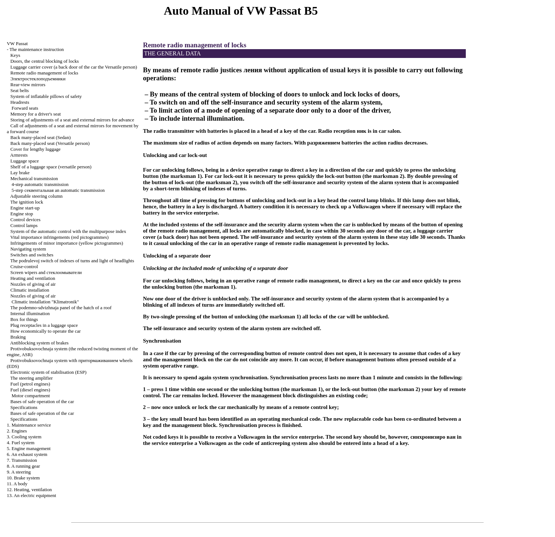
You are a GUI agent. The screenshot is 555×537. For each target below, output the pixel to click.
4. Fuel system (20, 442)
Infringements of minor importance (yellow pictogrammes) (66, 243)
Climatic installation (29, 290)
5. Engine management (29, 448)
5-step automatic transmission (58, 190)
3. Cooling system (24, 436)
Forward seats (24, 108)
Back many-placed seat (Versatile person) (50, 143)
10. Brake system (23, 478)
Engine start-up (25, 208)
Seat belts (19, 90)
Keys (15, 55)
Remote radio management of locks (44, 73)
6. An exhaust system (27, 454)
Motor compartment (30, 395)
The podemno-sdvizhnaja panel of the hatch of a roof (61, 307)
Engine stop (21, 213)
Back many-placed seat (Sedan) (40, 137)
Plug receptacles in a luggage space (44, 325)
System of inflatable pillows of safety (46, 96)
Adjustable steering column (36, 196)
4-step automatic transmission (39, 184)
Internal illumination (30, 313)
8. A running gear (23, 466)
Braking (18, 337)
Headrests (19, 102)
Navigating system (28, 249)
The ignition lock (26, 202)
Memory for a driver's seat (35, 114)
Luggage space (24, 161)
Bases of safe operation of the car (42, 401)
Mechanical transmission (34, 178)
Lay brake (19, 172)
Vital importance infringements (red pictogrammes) (59, 237)
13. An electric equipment (31, 495)
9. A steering (18, 472)
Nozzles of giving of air (32, 284)
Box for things (24, 319)
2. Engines (17, 431)
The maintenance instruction (37, 49)
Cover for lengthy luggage (35, 149)
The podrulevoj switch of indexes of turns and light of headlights (72, 260)
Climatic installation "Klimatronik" (45, 301)
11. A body (17, 483)
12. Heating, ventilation (29, 489)
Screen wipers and (46, 272)
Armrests (19, 155)
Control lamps (23, 225)
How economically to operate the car (45, 331)
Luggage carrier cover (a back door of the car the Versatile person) (73, 67)
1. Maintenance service (29, 425)
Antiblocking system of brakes (39, 343)
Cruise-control (24, 266)
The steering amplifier (31, 378)
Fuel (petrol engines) (30, 384)
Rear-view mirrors (27, 84)
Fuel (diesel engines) (30, 389)
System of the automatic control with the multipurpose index (68, 231)
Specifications (23, 407)
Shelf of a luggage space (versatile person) (50, 166)
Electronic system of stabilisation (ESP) (48, 372)
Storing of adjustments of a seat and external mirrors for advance (72, 120)
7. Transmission (22, 460)
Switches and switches (31, 254)
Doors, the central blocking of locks (44, 61)
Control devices (25, 219)
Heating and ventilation (32, 278)
